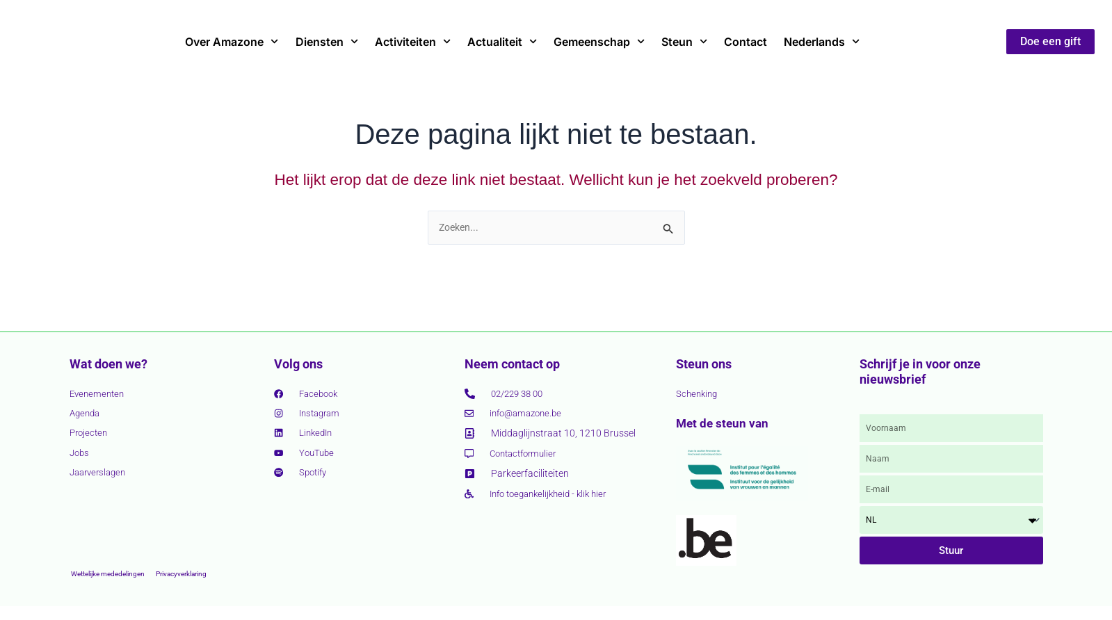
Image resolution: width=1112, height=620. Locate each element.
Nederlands (822, 41)
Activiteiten (413, 41)
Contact (745, 42)
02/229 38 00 (520, 392)
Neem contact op (512, 362)
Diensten (327, 41)
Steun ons (704, 362)
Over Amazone (231, 41)
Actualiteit (502, 41)
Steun (684, 41)
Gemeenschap (599, 41)
